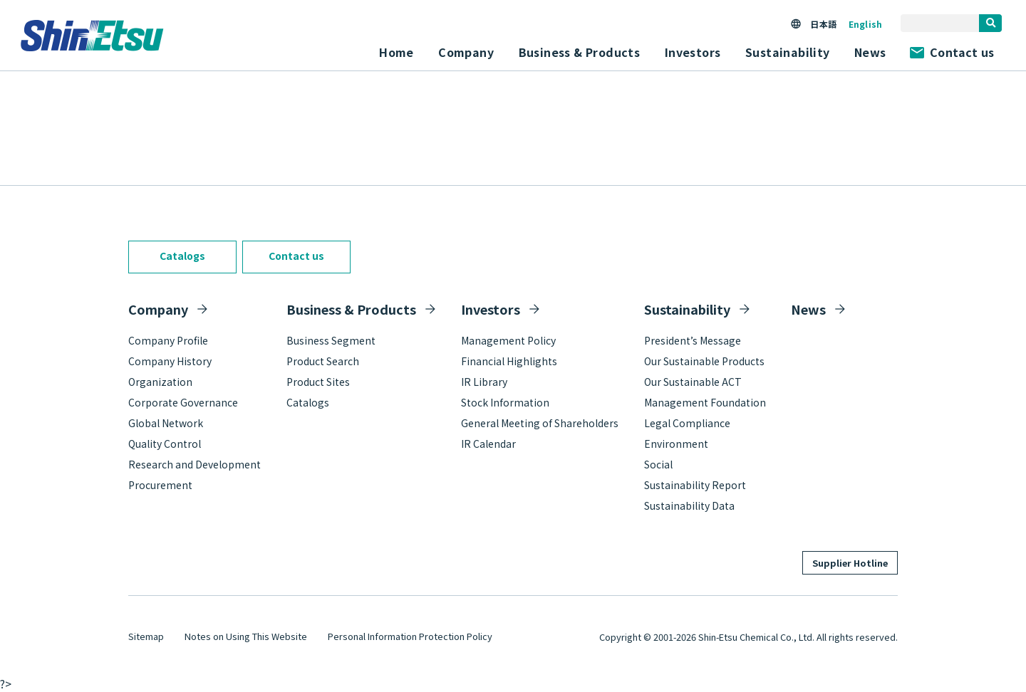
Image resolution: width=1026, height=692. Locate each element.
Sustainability (687, 309)
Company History (170, 361)
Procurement (160, 485)
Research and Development (194, 464)
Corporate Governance (183, 402)
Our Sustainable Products (704, 361)
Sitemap (146, 636)
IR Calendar (488, 443)
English (865, 24)
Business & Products (351, 309)
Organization (160, 381)
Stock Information (505, 402)
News (870, 52)
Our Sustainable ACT (693, 381)
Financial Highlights (509, 361)
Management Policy (508, 340)
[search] (990, 23)
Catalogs (182, 255)
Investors (490, 309)
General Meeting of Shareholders (539, 423)
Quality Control (164, 443)
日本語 (823, 24)
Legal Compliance (687, 423)
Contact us (952, 52)
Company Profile (168, 340)
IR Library (484, 381)
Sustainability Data (689, 505)
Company (158, 309)
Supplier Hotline (850, 563)
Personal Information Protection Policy (410, 636)
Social (658, 464)
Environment (676, 443)
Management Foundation (705, 402)
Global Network (165, 423)
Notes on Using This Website (246, 636)
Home (396, 52)
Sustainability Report (695, 485)
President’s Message (692, 340)
